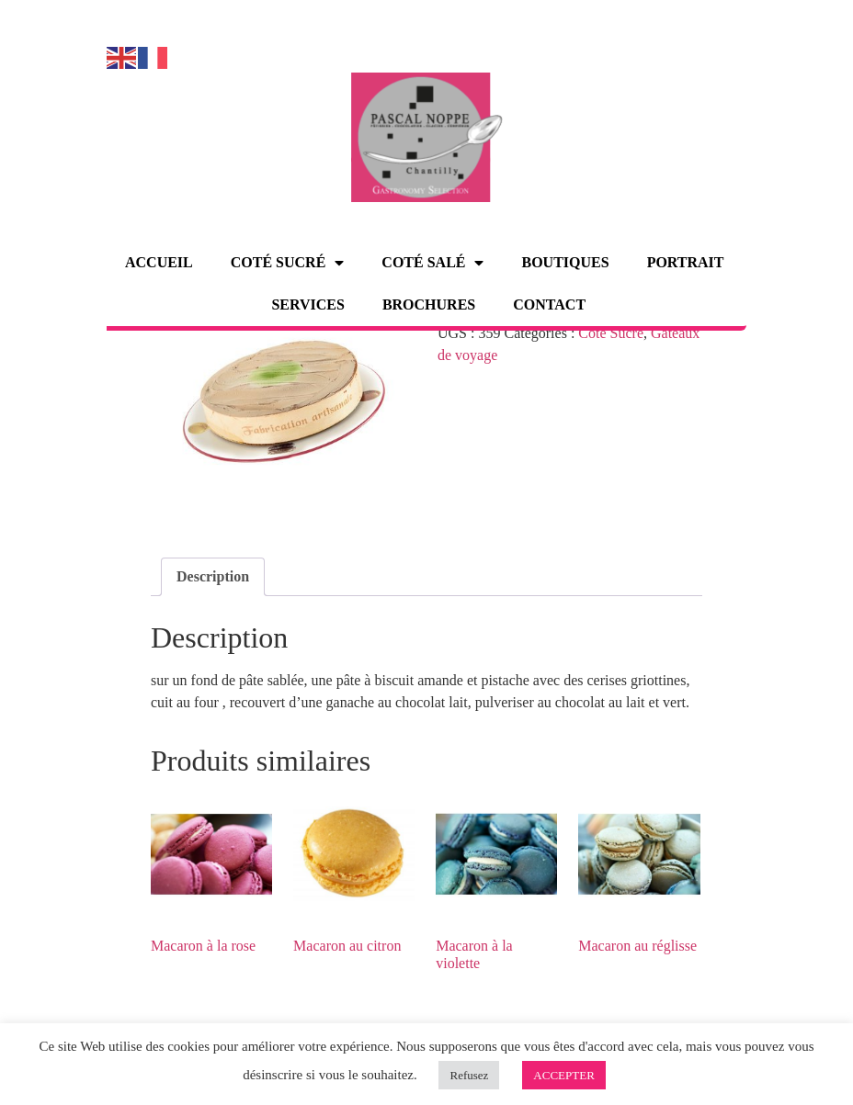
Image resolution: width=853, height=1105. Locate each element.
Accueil (159, 262)
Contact (549, 304)
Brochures (428, 304)
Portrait (685, 262)
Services (307, 304)
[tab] (213, 577)
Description (212, 576)
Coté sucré (288, 262)
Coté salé (432, 262)
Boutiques (564, 262)
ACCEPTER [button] (563, 1075)
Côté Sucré (610, 333)
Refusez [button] (468, 1075)
